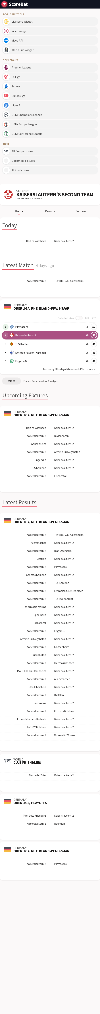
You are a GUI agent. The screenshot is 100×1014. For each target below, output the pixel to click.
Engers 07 (21, 361)
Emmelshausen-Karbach (30, 352)
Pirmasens (21, 327)
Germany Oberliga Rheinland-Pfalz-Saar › (69, 369)
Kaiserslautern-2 (25, 335)
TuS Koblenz (23, 344)
